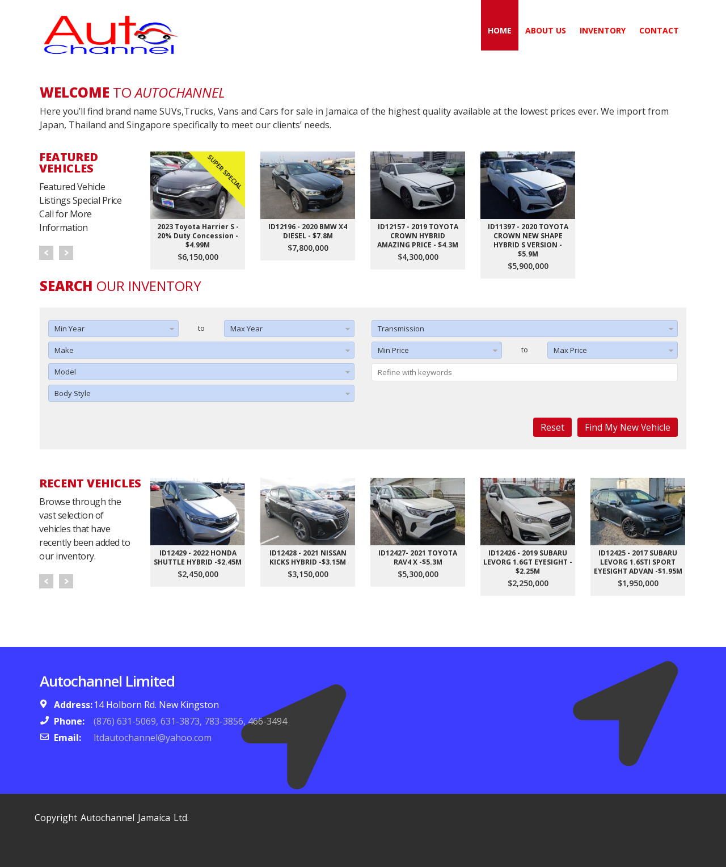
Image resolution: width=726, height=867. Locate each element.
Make (64, 350)
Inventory (603, 30)
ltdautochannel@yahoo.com (153, 737)
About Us (545, 30)
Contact (659, 30)
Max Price (570, 350)
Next (66, 253)
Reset (552, 427)
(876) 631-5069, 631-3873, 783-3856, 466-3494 (190, 721)
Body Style (72, 393)
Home (500, 30)
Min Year (69, 328)
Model (65, 372)
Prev (46, 253)
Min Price (393, 350)
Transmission (401, 328)
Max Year (246, 328)
